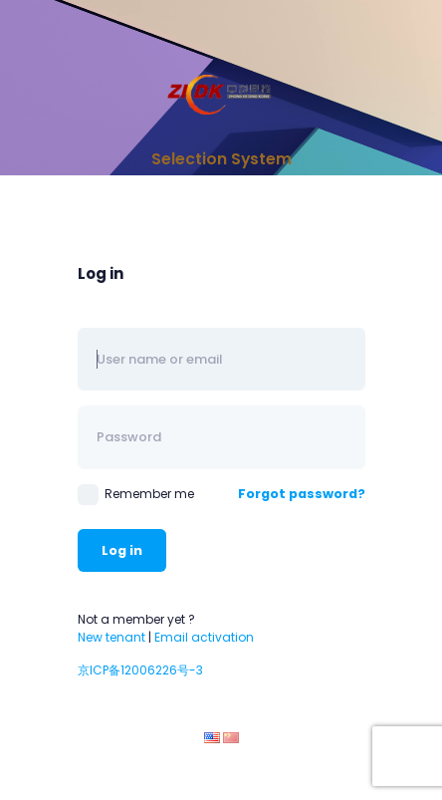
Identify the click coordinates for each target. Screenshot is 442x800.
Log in (122, 550)
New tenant (111, 637)
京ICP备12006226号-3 (140, 670)
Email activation (204, 637)
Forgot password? (301, 493)
